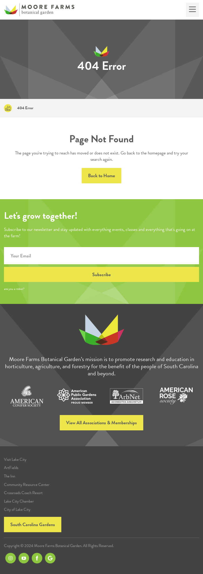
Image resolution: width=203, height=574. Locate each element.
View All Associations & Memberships (101, 422)
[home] (39, 9)
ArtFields (11, 468)
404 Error (25, 108)
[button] (192, 10)
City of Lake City (17, 509)
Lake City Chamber (19, 501)
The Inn (9, 476)
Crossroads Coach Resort (23, 493)
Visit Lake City (15, 459)
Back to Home (101, 175)
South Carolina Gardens (32, 524)
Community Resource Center (26, 485)
